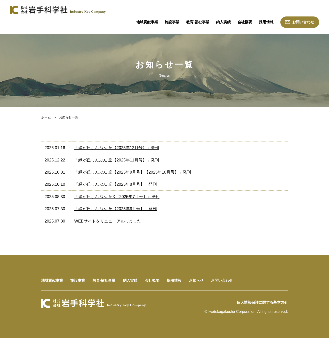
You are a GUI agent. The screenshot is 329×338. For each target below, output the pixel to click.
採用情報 (266, 22)
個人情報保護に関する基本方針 (262, 302)
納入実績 (223, 22)
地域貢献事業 (147, 22)
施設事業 (172, 22)
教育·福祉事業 (197, 22)
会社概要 (244, 22)
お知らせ (196, 280)
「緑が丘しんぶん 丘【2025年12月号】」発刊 (116, 147)
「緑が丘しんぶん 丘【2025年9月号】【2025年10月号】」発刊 (132, 172)
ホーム (46, 117)
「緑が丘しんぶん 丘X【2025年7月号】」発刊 (116, 196)
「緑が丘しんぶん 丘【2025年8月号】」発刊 (115, 184)
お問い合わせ (299, 22)
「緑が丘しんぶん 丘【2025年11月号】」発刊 (116, 160)
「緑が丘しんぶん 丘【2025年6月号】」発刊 (115, 209)
